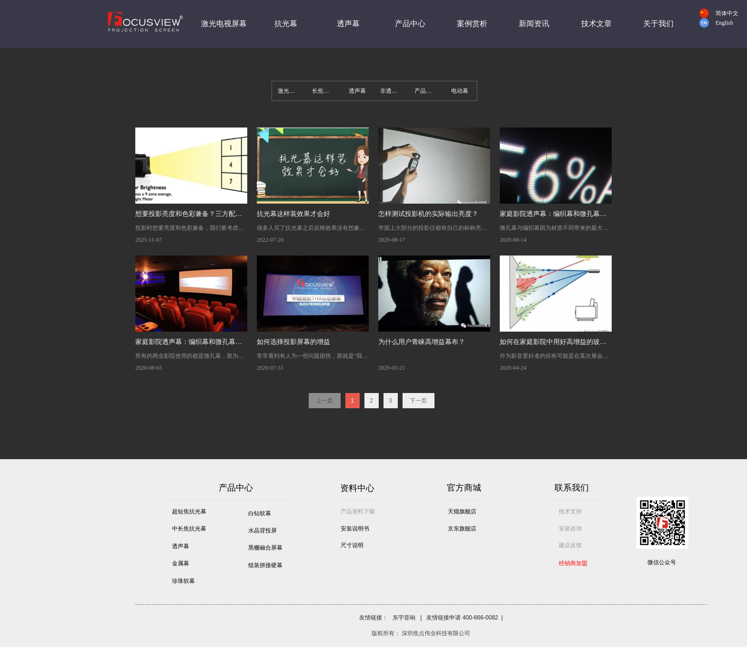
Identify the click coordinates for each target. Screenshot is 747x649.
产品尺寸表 (428, 91)
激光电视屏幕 (292, 91)
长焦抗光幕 (326, 91)
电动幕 (459, 91)
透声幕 (357, 91)
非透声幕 (391, 91)
